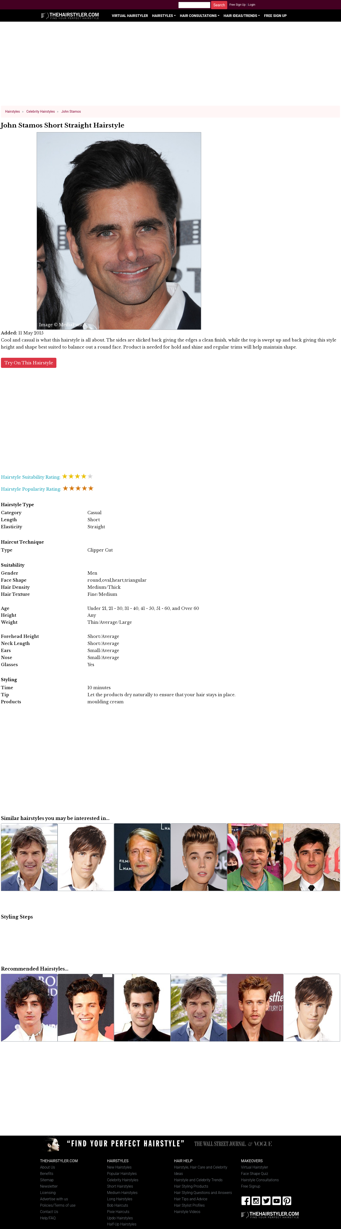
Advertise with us (54, 1199)
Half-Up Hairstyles (122, 1224)
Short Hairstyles (120, 1186)
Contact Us (49, 1211)
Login (251, 4)
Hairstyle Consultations (260, 1180)
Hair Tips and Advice (191, 1199)
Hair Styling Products (191, 1186)
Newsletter (49, 1186)
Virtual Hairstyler (130, 16)
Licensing (48, 1192)
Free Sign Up (237, 4)
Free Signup (250, 1186)
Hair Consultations (198, 16)
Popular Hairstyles (122, 1173)
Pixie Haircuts (118, 1211)
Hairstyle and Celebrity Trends (198, 1180)
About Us (47, 1167)
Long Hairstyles (120, 1199)
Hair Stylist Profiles (189, 1205)
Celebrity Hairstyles (122, 1180)
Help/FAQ (48, 1218)
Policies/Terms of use (58, 1205)
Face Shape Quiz (254, 1173)
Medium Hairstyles (122, 1192)
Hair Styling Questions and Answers (203, 1192)
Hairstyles (162, 16)
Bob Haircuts (117, 1205)
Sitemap (47, 1180)
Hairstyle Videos (187, 1211)
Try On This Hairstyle (28, 363)
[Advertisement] (171, 66)
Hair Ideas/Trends (240, 16)
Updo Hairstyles (120, 1218)
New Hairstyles (119, 1167)
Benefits (46, 1173)
